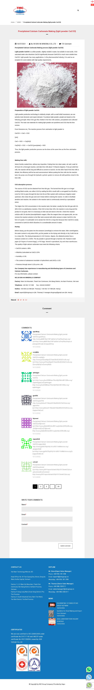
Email (24, 514)
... (52, 486)
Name (24, 505)
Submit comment (65, 546)
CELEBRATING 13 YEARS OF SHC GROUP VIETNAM (67, 604)
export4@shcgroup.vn (61, 577)
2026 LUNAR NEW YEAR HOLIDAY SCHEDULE (67, 620)
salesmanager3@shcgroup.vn (63, 589)
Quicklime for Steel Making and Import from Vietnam (69, 612)
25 (58, 486)
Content (25, 524)
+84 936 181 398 (59, 574)
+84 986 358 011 (59, 586)
